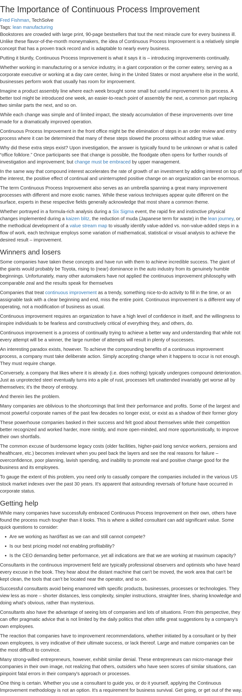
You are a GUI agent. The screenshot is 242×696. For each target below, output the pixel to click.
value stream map (88, 225)
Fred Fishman (14, 20)
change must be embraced (103, 161)
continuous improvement (71, 292)
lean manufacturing (33, 27)
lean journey (220, 218)
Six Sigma (123, 211)
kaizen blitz (77, 218)
